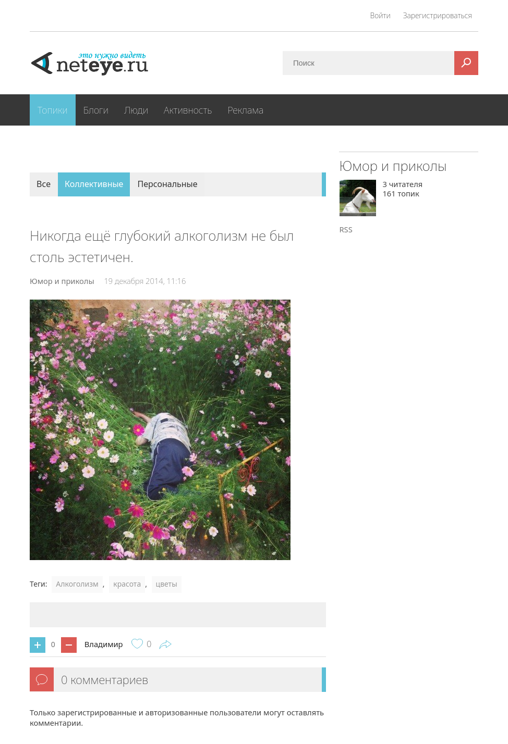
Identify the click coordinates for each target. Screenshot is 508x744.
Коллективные (94, 184)
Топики (53, 110)
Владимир (103, 644)
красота (127, 584)
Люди (136, 110)
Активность (188, 110)
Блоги (95, 110)
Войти (380, 15)
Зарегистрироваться (437, 15)
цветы (166, 584)
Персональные (167, 184)
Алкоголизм (77, 584)
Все (44, 184)
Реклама (245, 110)
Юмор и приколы (62, 281)
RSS (345, 229)
